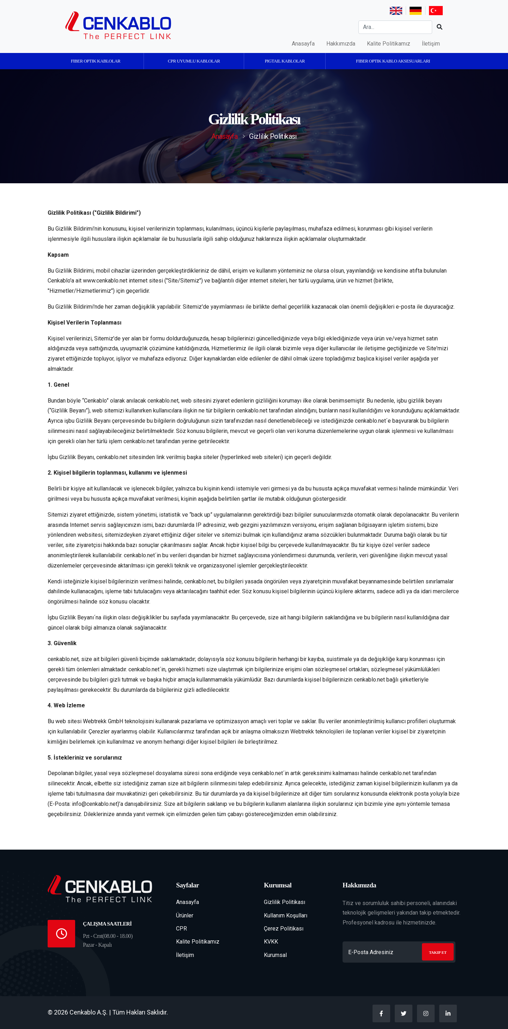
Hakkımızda (340, 43)
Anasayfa (303, 43)
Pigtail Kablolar (284, 61)
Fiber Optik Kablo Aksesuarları (393, 61)
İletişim (431, 43)
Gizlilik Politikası (284, 902)
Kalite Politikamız (388, 43)
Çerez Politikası (283, 928)
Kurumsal (275, 955)
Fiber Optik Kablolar (95, 61)
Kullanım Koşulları (285, 915)
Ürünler (184, 915)
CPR (181, 928)
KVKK (271, 941)
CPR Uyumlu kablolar (194, 61)
